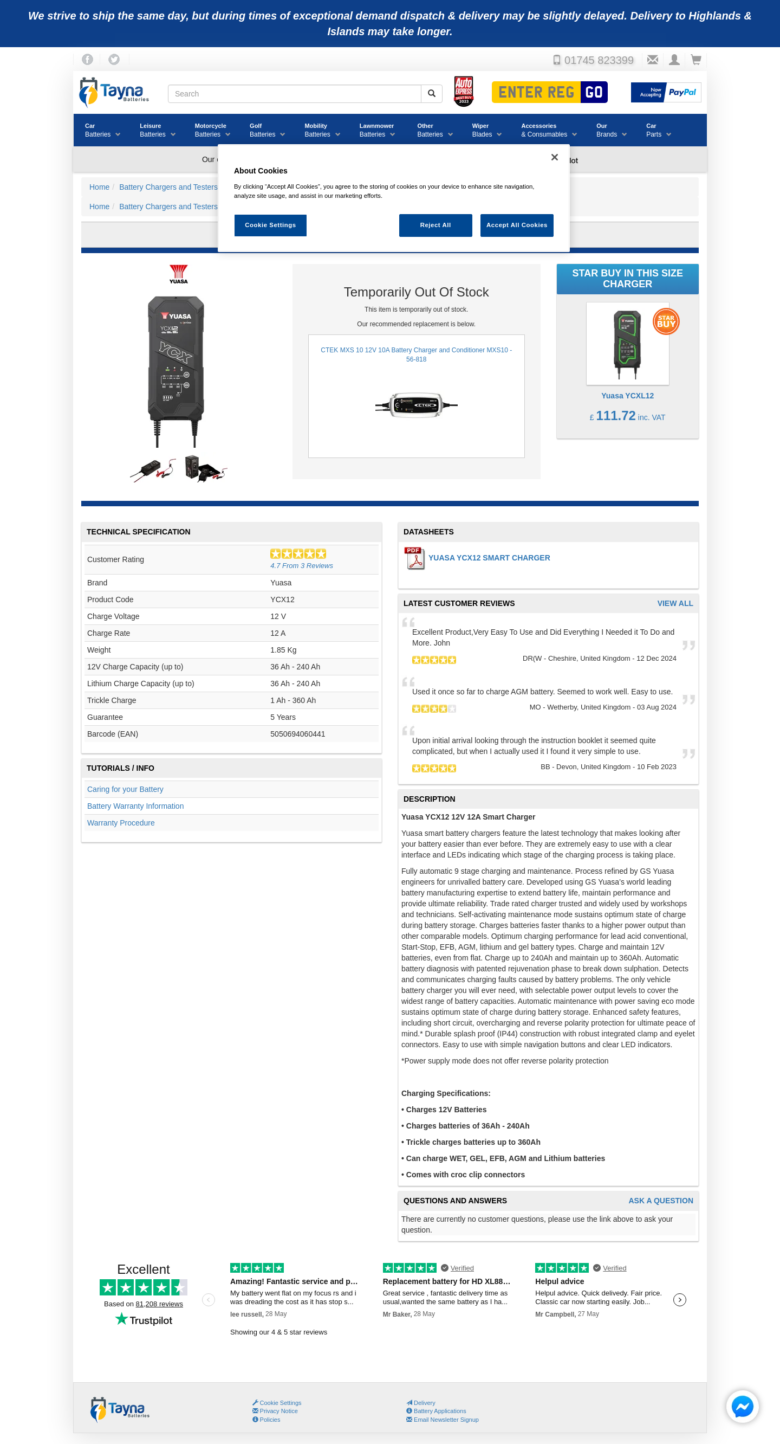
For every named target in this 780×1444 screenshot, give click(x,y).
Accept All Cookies (517, 225)
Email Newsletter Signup (442, 1419)
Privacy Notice (275, 1411)
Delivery (420, 1403)
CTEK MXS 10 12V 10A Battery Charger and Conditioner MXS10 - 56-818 (416, 396)
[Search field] (294, 94)
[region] (394, 198)
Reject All (435, 225)
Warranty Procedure (121, 822)
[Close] (555, 157)
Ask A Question (660, 1201)
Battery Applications (436, 1411)
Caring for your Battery (125, 789)
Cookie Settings (281, 1403)
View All (675, 603)
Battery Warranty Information (135, 806)
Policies (266, 1419)
